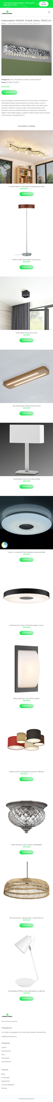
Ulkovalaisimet (6, 1061)
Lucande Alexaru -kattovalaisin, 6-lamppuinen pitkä (26, 186)
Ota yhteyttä (5, 1077)
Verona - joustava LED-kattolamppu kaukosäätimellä (26, 552)
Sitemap (4, 1088)
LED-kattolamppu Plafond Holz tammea (26, 406)
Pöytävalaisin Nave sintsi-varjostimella (26, 479)
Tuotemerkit (5, 1058)
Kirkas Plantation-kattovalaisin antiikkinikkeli (26, 845)
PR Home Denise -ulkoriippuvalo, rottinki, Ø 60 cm (26, 918)
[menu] (49, 12)
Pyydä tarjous (43, 3)
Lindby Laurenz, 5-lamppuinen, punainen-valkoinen (26, 772)
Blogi (3, 1074)
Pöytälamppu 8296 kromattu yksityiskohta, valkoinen (26, 991)
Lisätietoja (9, 92)
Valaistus (27, 79)
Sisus (11, 79)
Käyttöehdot (5, 1081)
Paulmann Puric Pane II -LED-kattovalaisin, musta (26, 625)
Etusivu (3, 23)
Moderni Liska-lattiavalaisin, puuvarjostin (26, 260)
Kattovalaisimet (36, 79)
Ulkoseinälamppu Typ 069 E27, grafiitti (26, 698)
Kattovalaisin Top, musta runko (26, 333)
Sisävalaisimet (18, 79)
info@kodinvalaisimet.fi (9, 1036)
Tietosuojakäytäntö (7, 1085)
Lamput (3, 1047)
